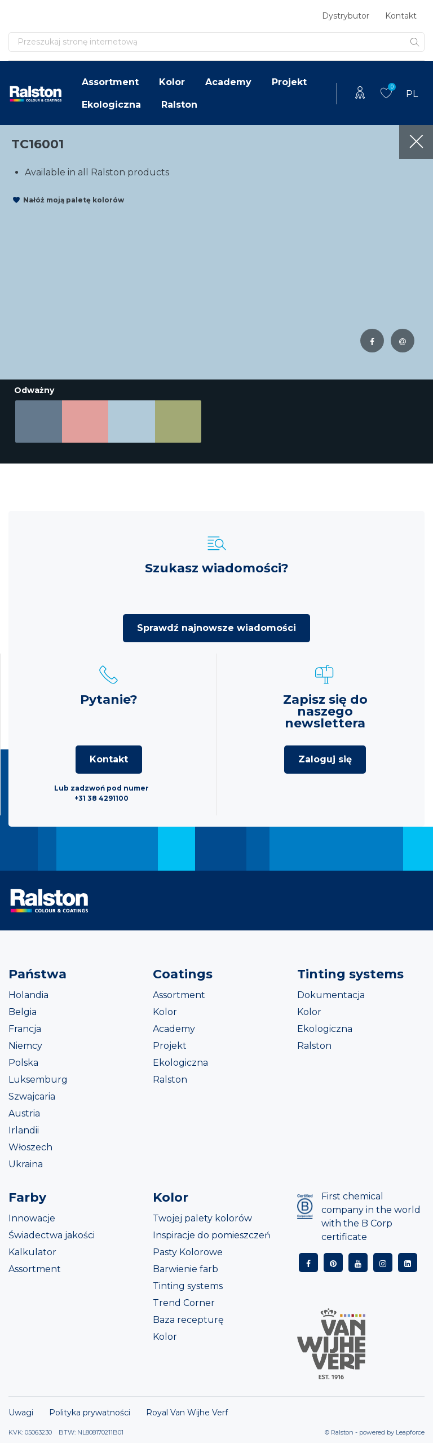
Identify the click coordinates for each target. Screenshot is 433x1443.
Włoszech (30, 1147)
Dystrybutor (345, 16)
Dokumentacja (331, 995)
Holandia (28, 995)
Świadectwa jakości (51, 1235)
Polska (23, 1062)
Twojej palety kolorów (202, 1218)
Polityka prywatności (89, 1412)
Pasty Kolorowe (188, 1252)
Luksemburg (38, 1079)
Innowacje (31, 1218)
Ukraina (25, 1164)
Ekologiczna (111, 104)
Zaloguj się (325, 759)
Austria (24, 1113)
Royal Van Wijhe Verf (187, 1412)
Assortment (110, 82)
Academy (228, 82)
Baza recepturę (188, 1319)
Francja (24, 1028)
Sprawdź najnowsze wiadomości (216, 628)
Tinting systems (188, 1286)
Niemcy (25, 1045)
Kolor (172, 82)
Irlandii (23, 1130)
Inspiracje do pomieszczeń (212, 1235)
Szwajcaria (31, 1096)
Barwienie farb (185, 1269)
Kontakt (401, 16)
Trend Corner (184, 1303)
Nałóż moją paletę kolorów (73, 200)
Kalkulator (32, 1252)
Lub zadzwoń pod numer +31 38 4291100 (101, 793)
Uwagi (20, 1412)
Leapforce (410, 1432)
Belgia (22, 1012)
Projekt (289, 82)
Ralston (179, 104)
